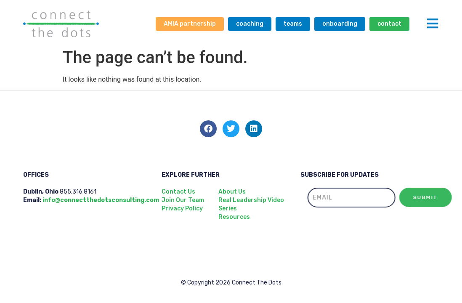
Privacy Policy (182, 208)
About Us (232, 191)
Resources (234, 217)
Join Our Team (183, 200)
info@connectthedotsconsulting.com (100, 200)
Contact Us (178, 191)
